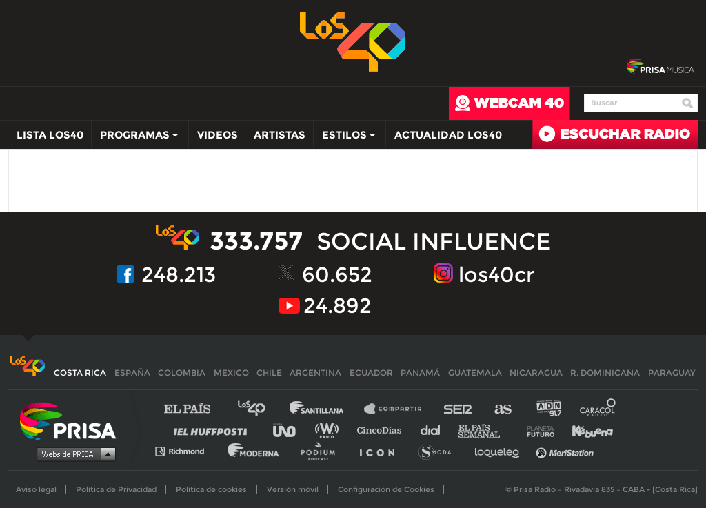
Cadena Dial (435, 429)
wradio (329, 429)
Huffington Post (213, 429)
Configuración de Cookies (386, 489)
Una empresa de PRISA (73, 420)
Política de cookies (211, 489)
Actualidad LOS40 (448, 134)
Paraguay (671, 372)
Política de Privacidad (116, 489)
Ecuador (371, 372)
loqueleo (501, 450)
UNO (290, 429)
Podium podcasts (322, 450)
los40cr (496, 274)
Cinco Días (383, 429)
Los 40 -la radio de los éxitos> (353, 40)
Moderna (255, 450)
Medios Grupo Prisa (72, 453)
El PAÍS (195, 409)
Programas (136, 138)
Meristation (567, 450)
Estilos (345, 138)
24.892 (337, 305)
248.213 (178, 274)
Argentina (315, 372)
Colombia (181, 372)
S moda (439, 450)
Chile (269, 372)
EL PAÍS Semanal (485, 429)
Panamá (420, 372)
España (132, 372)
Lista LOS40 (50, 134)
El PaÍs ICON (382, 450)
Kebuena (586, 429)
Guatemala (475, 372)
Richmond (186, 450)
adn (547, 409)
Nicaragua (536, 372)
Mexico (231, 372)
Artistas (279, 134)
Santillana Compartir (399, 409)
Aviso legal (36, 489)
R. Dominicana (605, 372)
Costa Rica (80, 372)
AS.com (502, 409)
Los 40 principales (262, 409)
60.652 (337, 274)
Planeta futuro (536, 429)
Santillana (326, 409)
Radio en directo (615, 134)
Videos (217, 134)
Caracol (598, 409)
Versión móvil (293, 489)
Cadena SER (458, 409)
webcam (509, 103)
